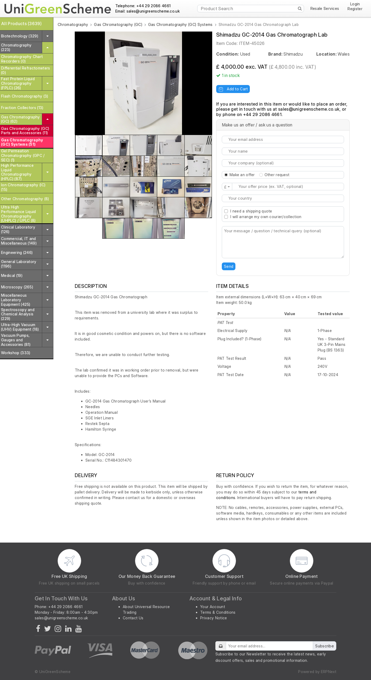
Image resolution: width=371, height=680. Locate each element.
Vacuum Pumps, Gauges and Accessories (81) (15, 340)
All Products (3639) (21, 23)
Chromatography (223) (16, 47)
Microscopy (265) (17, 287)
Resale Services (324, 8)
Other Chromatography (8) (25, 198)
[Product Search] (250, 8)
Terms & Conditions (218, 612)
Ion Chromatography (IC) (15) (23, 187)
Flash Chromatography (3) (24, 96)
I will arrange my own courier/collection (265, 216)
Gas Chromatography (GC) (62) (20, 119)
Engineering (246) (17, 252)
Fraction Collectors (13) (22, 107)
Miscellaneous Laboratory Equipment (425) (15, 300)
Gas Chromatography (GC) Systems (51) (22, 142)
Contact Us (133, 618)
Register (355, 9)
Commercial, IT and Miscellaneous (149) (19, 240)
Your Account (212, 606)
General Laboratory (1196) (19, 263)
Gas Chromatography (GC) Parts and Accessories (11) (25, 130)
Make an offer (242, 174)
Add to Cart (233, 89)
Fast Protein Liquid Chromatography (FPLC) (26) (18, 83)
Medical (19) (11, 275)
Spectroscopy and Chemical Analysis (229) (17, 314)
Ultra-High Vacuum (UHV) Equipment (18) (20, 326)
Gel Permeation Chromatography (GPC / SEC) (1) (23, 155)
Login (355, 4)
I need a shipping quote (251, 211)
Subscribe (324, 646)
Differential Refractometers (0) (25, 70)
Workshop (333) (15, 352)
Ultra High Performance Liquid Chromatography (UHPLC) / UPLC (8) (18, 214)
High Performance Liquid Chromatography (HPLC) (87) (17, 172)
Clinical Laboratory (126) (18, 229)
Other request (277, 174)
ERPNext (328, 671)
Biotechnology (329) (19, 36)
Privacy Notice (213, 618)
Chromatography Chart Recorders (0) (22, 58)
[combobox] (283, 198)
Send (228, 266)
